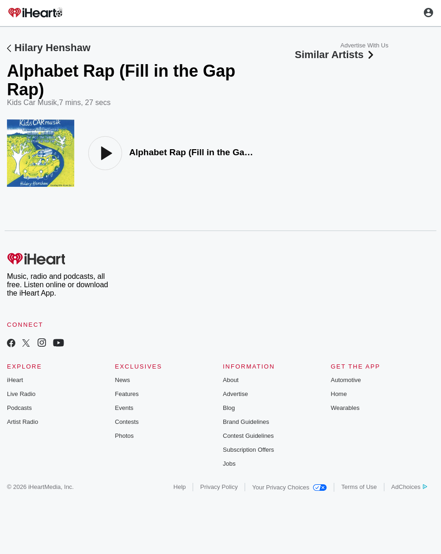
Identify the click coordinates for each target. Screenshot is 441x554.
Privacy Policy (219, 486)
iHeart (15, 379)
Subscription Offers (248, 449)
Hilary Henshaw (52, 47)
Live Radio (21, 393)
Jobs (229, 463)
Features (127, 393)
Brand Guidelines (246, 421)
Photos (124, 435)
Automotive (346, 379)
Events (124, 407)
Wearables (345, 407)
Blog (229, 407)
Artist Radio (22, 421)
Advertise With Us (364, 45)
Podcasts (19, 407)
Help (180, 486)
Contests (127, 421)
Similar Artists (335, 54)
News (122, 379)
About (231, 379)
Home (339, 393)
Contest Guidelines (248, 435)
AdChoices (409, 486)
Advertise (235, 393)
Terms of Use (359, 486)
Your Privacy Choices (289, 487)
